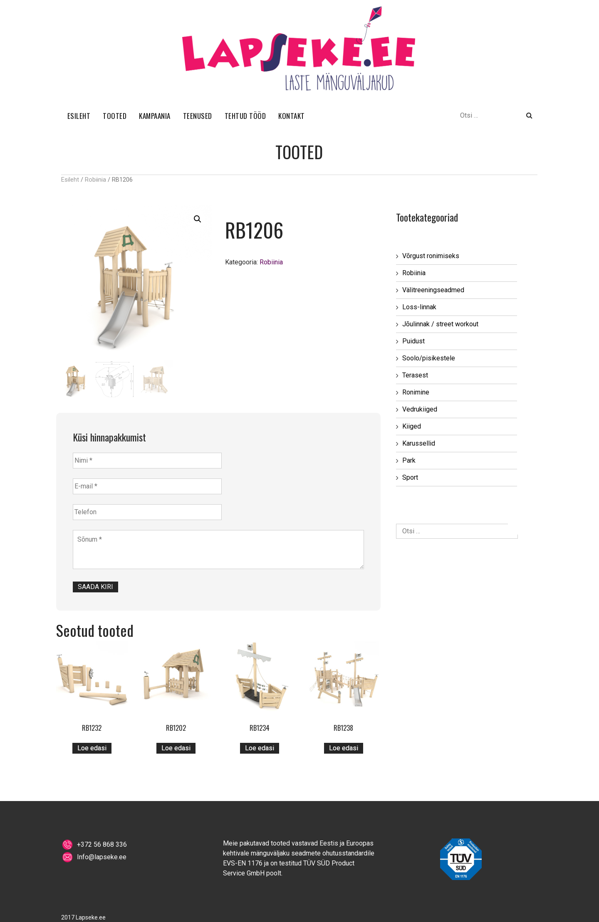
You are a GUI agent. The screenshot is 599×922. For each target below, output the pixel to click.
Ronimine (415, 392)
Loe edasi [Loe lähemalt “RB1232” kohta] (91, 748)
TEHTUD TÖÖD (245, 116)
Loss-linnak (419, 307)
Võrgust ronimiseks (430, 256)
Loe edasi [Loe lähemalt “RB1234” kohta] (259, 748)
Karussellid (418, 443)
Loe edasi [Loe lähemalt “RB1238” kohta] (343, 748)
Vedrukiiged (419, 409)
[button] (197, 219)
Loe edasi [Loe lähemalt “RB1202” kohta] (176, 748)
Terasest (415, 375)
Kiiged (411, 426)
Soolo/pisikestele (428, 358)
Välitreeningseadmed (433, 290)
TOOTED (114, 116)
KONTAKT (291, 116)
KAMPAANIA (155, 116)
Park (409, 460)
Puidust (413, 341)
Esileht (70, 179)
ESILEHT (79, 116)
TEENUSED (197, 116)
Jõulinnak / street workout (440, 324)
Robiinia (95, 179)
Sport (410, 477)
